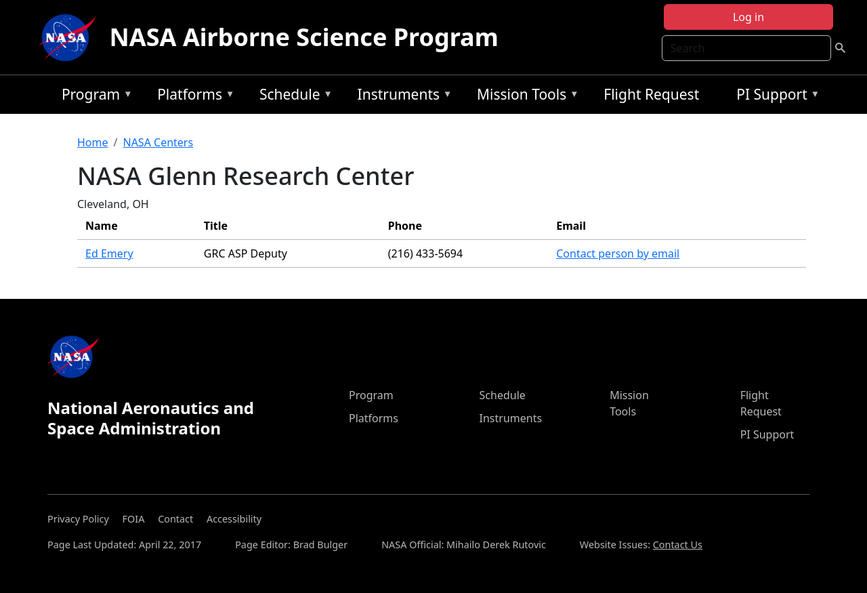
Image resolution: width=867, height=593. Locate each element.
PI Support (774, 96)
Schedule (293, 96)
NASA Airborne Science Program (304, 37)
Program (94, 96)
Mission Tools (524, 96)
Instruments (401, 96)
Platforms (192, 96)
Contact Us (677, 544)
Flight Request (651, 94)
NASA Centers (158, 142)
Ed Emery (109, 253)
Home (92, 142)
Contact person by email (617, 253)
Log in (748, 16)
